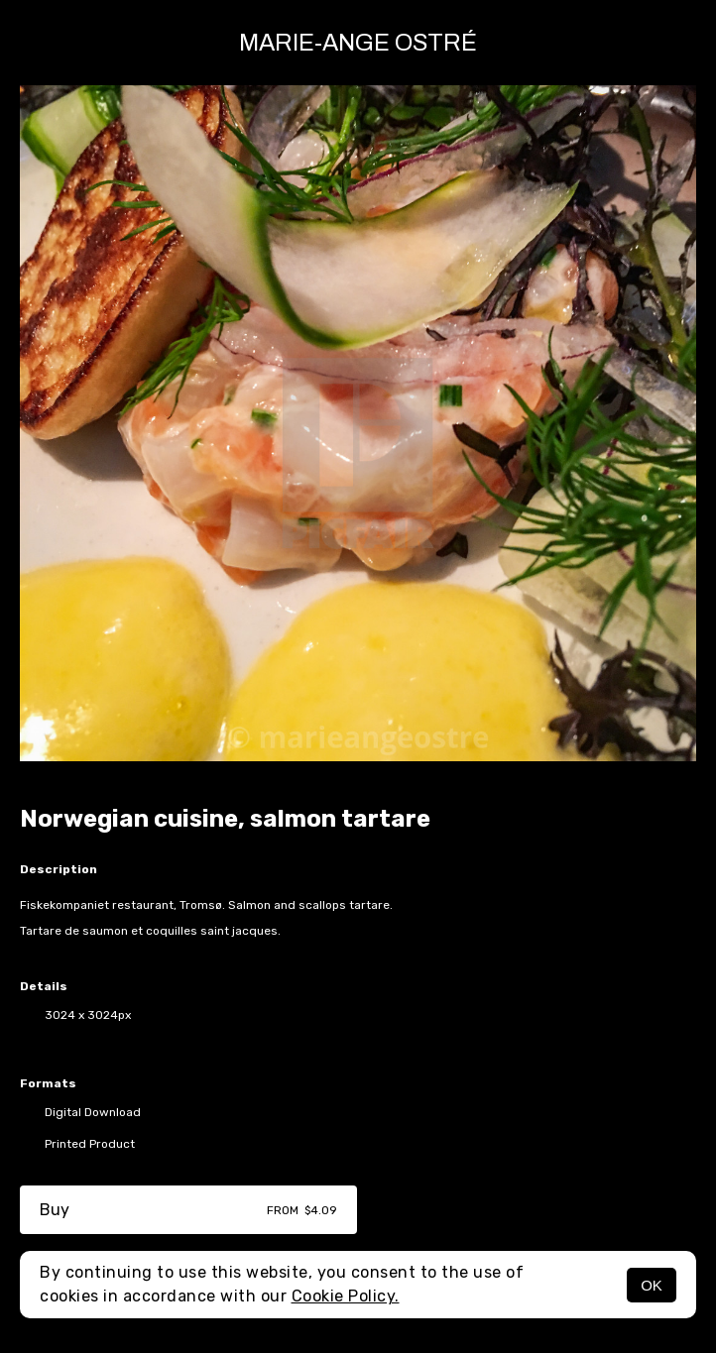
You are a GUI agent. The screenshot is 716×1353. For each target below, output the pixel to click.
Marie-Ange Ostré (358, 43)
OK (651, 1285)
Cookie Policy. (346, 1296)
